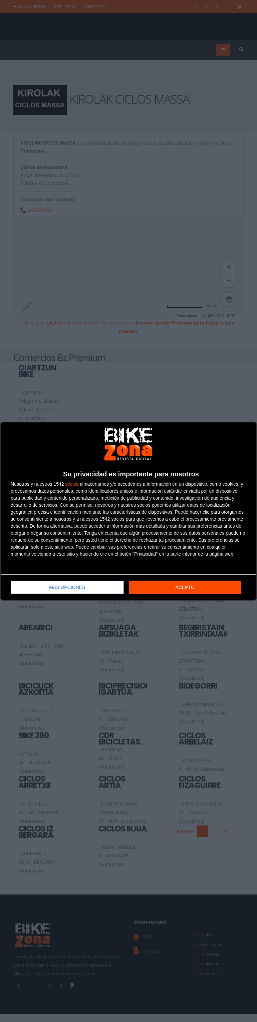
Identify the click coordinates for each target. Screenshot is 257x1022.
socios (71, 484)
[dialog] (128, 511)
